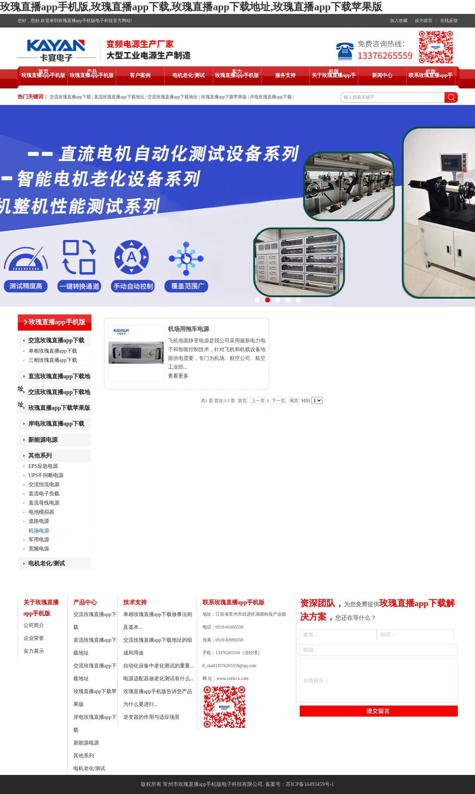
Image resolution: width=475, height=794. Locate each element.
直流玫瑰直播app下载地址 (119, 96)
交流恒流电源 (44, 484)
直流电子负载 (44, 493)
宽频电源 (39, 548)
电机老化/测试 (46, 563)
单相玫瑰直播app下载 (53, 351)
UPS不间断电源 (46, 475)
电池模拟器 (41, 512)
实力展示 (33, 651)
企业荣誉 (33, 638)
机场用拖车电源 (188, 329)
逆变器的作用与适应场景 (151, 717)
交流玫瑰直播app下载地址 (172, 96)
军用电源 (39, 539)
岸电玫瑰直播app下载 (270, 96)
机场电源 (39, 530)
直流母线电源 (44, 503)
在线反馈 (449, 20)
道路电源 (39, 521)
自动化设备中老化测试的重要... (158, 666)
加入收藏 (399, 20)
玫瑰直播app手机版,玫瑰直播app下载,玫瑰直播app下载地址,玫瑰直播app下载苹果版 (191, 6)
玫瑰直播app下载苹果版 (224, 96)
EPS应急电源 (43, 466)
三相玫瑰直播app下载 (53, 360)
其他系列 (40, 455)
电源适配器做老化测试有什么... (158, 678)
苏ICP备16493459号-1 (310, 784)
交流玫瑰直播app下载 (70, 96)
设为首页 (423, 20)
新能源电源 (43, 440)
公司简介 (33, 625)
